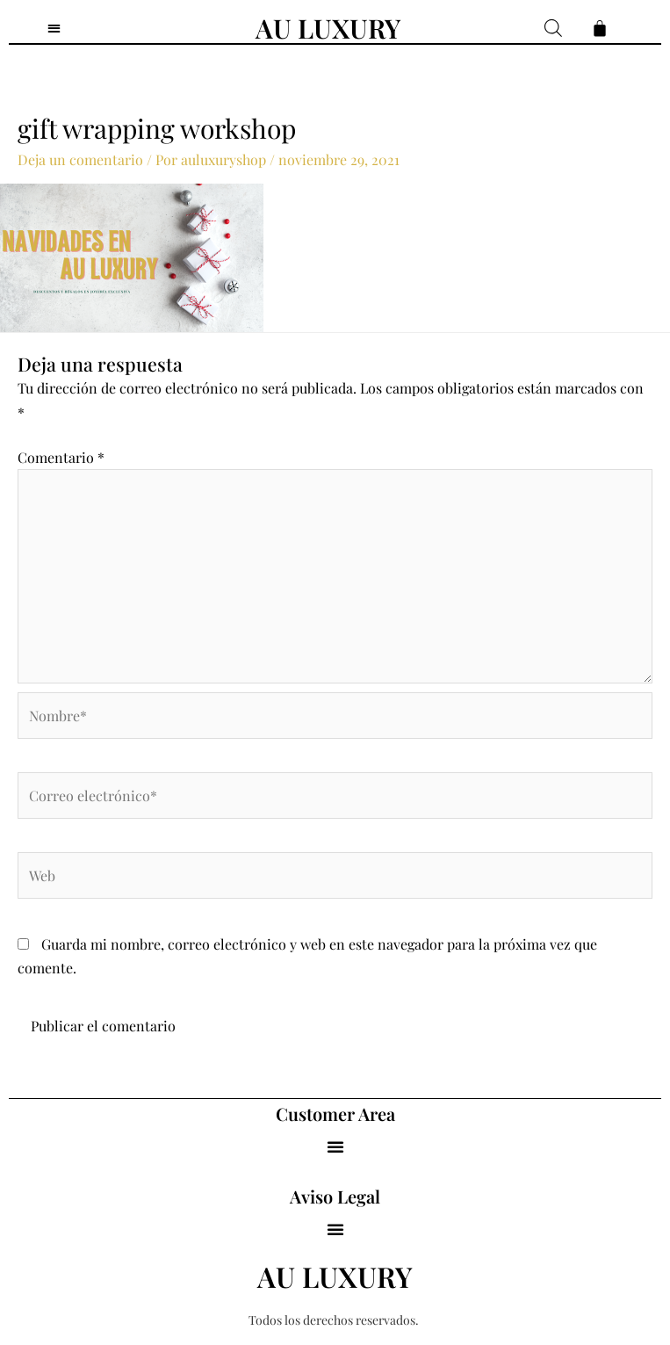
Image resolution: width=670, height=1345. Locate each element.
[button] (335, 1146)
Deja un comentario (80, 159)
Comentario (61, 457)
